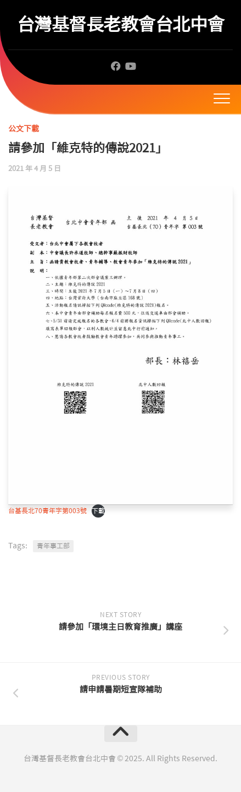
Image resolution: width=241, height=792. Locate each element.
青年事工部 (53, 546)
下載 (98, 511)
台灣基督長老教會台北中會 (121, 24)
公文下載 (23, 129)
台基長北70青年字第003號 (47, 511)
